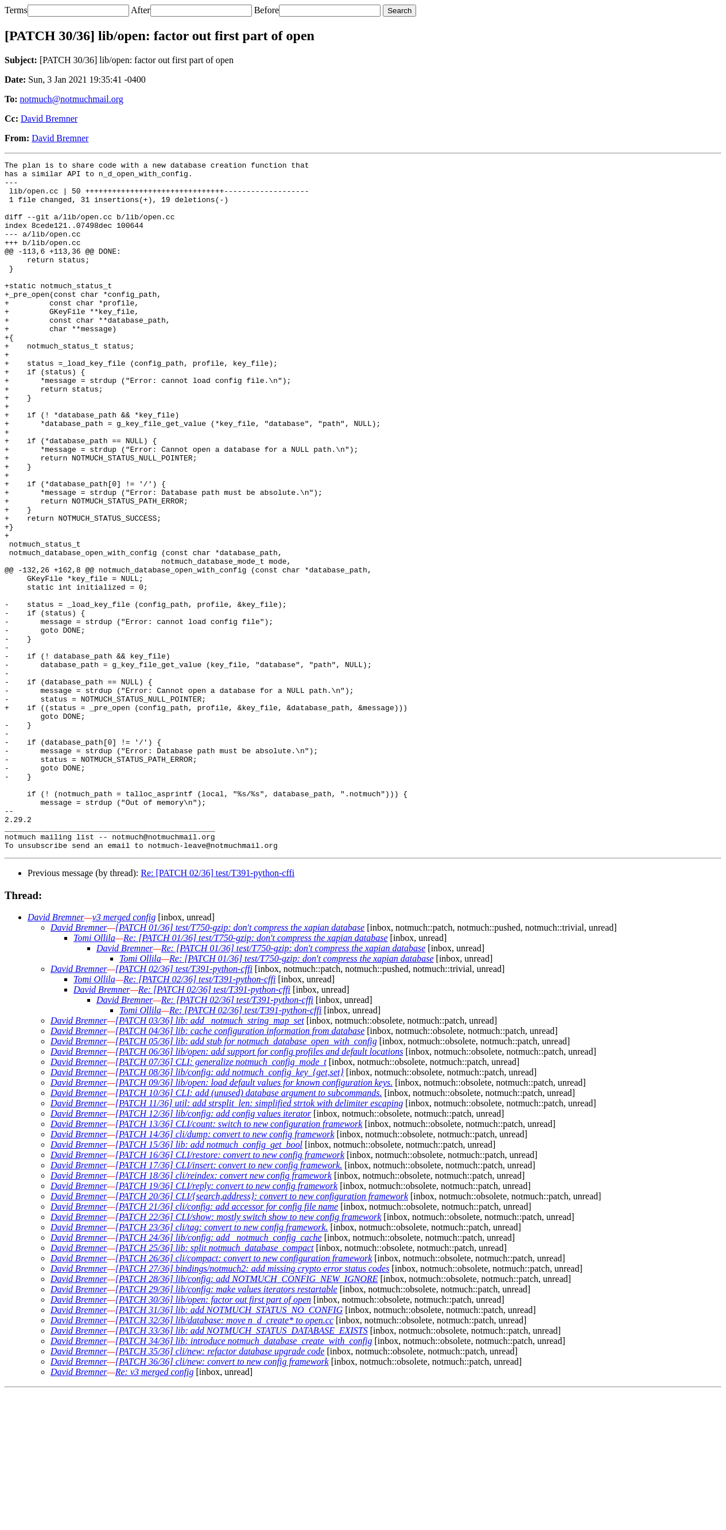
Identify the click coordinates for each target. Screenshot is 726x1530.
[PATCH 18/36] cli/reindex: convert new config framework (223, 1313)
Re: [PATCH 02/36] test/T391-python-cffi (217, 1011)
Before (266, 10)
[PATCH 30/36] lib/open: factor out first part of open (213, 1437)
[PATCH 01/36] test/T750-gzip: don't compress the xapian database (239, 1065)
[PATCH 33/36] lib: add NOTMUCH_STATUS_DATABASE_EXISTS (241, 1468)
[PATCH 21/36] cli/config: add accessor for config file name (226, 1344)
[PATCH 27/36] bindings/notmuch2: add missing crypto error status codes (252, 1406)
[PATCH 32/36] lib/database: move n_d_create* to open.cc (224, 1458)
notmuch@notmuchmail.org (71, 99)
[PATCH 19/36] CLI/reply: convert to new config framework (226, 1323)
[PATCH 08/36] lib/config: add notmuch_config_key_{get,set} (229, 1210)
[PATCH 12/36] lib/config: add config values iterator (213, 1251)
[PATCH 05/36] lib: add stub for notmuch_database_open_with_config (246, 1179)
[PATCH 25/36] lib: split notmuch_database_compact (214, 1385)
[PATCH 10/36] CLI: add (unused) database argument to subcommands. (248, 1230)
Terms (16, 10)
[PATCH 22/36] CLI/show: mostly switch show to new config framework (248, 1354)
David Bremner (49, 118)
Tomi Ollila (94, 1075)
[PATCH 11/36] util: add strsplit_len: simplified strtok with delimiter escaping (259, 1241)
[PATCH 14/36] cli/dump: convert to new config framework (225, 1272)
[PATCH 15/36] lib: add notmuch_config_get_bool (208, 1282)
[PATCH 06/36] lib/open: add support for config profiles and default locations (259, 1189)
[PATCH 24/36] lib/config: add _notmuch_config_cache (218, 1375)
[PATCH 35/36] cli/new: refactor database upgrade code (220, 1489)
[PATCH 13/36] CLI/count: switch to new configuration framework (239, 1261)
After (140, 10)
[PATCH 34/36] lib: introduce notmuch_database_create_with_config (243, 1478)
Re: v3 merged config (154, 1509)
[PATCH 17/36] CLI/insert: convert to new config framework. (229, 1303)
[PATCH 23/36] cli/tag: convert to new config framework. (221, 1365)
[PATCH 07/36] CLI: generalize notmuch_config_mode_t (221, 1199)
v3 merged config (124, 1055)
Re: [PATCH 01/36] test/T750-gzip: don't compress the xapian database (255, 1075)
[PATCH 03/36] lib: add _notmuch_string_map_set (209, 1158)
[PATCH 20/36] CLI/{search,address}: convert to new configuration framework (261, 1334)
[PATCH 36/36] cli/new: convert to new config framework (222, 1499)
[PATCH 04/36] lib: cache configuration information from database (240, 1168)
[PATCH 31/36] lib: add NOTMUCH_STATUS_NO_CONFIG (229, 1447)
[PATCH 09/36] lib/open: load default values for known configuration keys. (254, 1220)
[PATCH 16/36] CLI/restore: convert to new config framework (229, 1292)
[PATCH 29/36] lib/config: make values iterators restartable (226, 1427)
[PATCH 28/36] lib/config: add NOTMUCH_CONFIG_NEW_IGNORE (246, 1416)
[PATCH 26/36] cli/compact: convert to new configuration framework (243, 1396)
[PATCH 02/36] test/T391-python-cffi (184, 1106)
